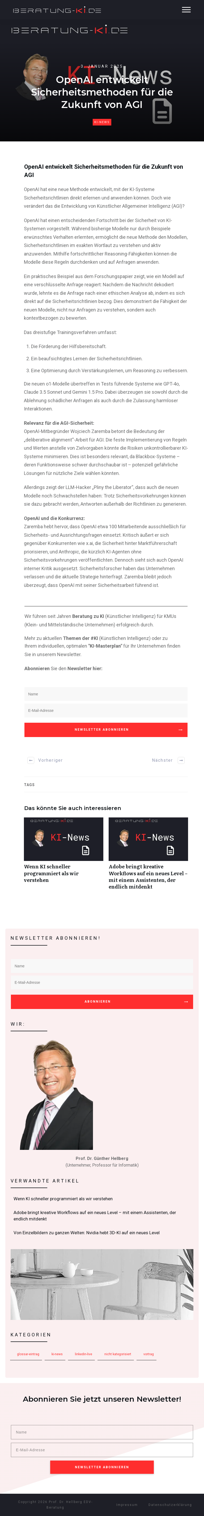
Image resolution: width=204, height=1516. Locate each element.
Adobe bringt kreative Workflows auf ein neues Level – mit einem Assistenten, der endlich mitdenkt (148, 856)
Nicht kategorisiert (117, 1354)
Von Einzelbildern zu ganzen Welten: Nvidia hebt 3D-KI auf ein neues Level (102, 1232)
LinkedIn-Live (83, 1354)
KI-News (102, 122)
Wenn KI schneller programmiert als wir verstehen (63, 856)
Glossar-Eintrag (28, 1354)
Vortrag (148, 1354)
